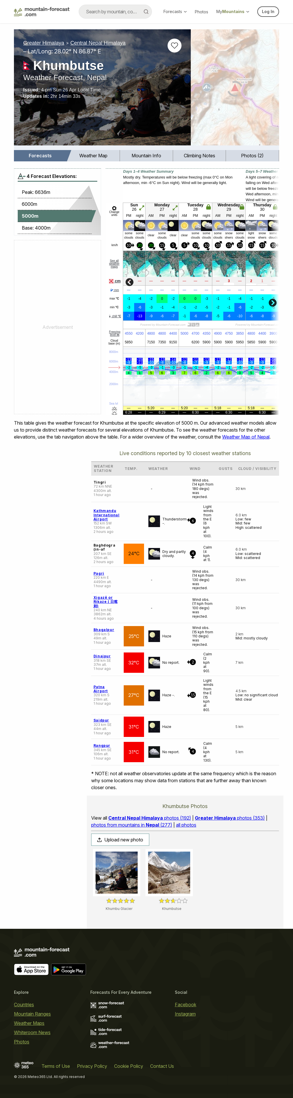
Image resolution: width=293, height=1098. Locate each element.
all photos (186, 825)
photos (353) (230, 818)
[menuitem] (40, 155)
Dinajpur (102, 656)
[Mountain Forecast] (41, 11)
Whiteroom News (32, 1032)
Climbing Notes (199, 155)
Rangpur (102, 745)
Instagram (185, 1014)
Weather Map (93, 155)
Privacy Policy (92, 1066)
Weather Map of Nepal (245, 437)
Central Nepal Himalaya (97, 43)
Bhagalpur (104, 630)
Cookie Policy (128, 1066)
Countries (24, 1004)
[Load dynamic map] (235, 90)
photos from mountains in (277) (131, 825)
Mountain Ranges (32, 1014)
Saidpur (101, 720)
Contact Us (162, 1066)
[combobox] (115, 12)
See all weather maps (114, 263)
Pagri (99, 573)
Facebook (185, 1004)
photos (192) (149, 818)
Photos (201, 11)
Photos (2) (252, 155)
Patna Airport (101, 689)
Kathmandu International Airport (107, 515)
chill (114, 316)
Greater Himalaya (43, 43)
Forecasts (175, 11)
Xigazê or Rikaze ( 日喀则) (106, 601)
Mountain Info (146, 155)
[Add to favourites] (174, 46)
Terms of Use (56, 1066)
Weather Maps (29, 1023)
